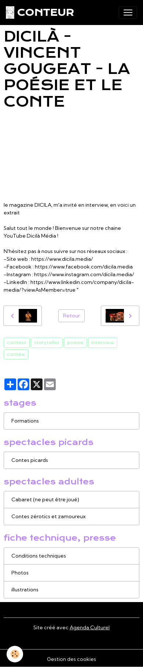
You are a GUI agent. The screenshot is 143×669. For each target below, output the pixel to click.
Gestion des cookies (71, 659)
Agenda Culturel (90, 627)
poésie (75, 342)
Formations (25, 420)
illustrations (24, 589)
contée (16, 354)
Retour (71, 315)
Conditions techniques (38, 555)
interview (102, 342)
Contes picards (29, 460)
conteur (16, 342)
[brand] (40, 12)
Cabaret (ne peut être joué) (45, 499)
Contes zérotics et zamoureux (48, 516)
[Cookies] (15, 654)
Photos (20, 572)
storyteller (46, 342)
